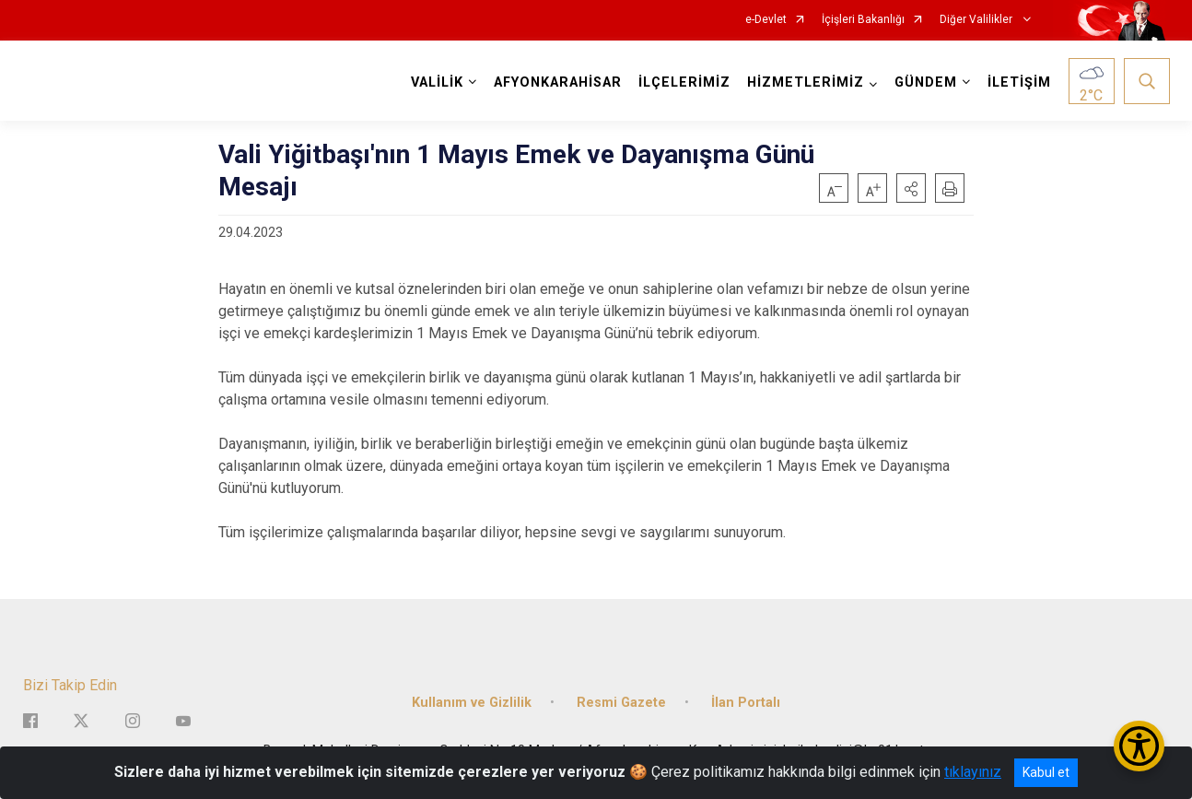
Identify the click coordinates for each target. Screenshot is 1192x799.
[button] (911, 188)
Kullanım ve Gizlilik (472, 703)
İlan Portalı (745, 703)
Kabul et (1046, 772)
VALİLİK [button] (437, 82)
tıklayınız (972, 772)
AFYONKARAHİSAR (558, 82)
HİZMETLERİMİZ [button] (805, 82)
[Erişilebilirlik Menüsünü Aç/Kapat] (1139, 746)
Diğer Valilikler (977, 20)
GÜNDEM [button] (925, 82)
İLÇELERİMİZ (684, 82)
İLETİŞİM (1019, 82)
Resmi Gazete (621, 703)
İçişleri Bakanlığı (863, 20)
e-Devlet (766, 20)
